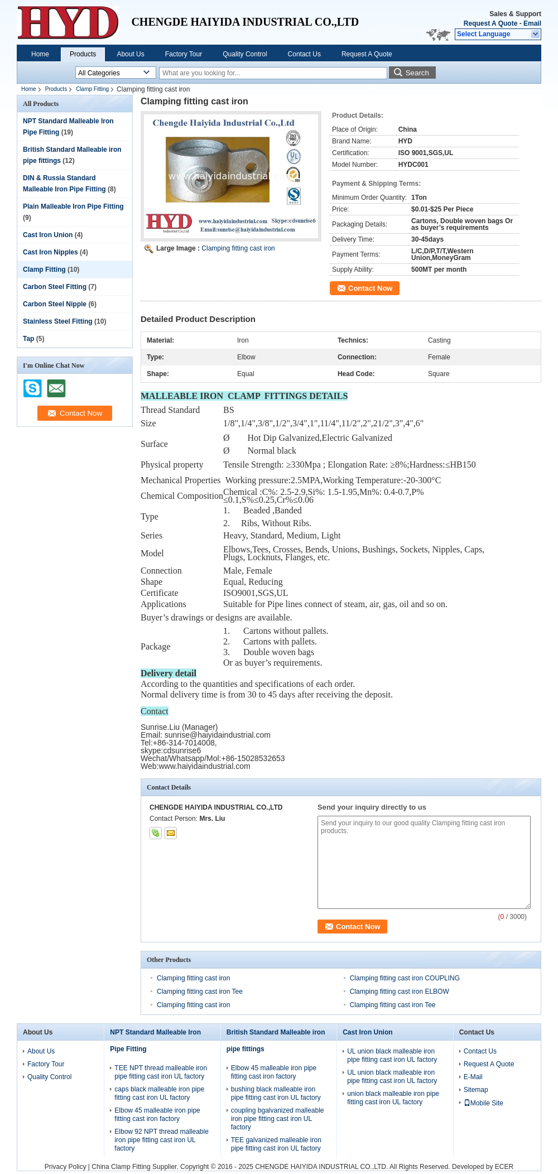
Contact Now (370, 288)
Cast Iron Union (48, 235)
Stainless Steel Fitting (58, 321)
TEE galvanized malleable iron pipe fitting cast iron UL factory (276, 1144)
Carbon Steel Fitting (54, 287)
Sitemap (476, 1090)
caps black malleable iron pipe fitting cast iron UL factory (159, 1093)
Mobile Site (483, 1103)
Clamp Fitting (92, 89)
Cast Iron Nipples (50, 252)
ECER (504, 1167)
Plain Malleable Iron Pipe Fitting (73, 206)
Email (532, 23)
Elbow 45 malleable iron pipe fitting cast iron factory (157, 1114)
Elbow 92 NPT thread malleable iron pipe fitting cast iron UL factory (161, 1140)
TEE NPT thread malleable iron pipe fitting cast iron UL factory (160, 1072)
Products (83, 54)
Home (40, 54)
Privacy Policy (65, 1167)
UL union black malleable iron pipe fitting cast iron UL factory (392, 1055)
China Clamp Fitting (121, 1167)
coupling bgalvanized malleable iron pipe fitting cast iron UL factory (277, 1118)
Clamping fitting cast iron (238, 248)
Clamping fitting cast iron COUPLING (405, 978)
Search (417, 73)
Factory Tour (183, 54)
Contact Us (304, 54)
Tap (28, 339)
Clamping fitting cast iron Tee (200, 991)
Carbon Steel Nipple (54, 304)
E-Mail (473, 1077)
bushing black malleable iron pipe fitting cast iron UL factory (276, 1093)
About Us (130, 54)
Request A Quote (490, 23)
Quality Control (245, 54)
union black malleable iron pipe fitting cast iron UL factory (393, 1098)
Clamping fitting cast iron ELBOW (399, 991)
